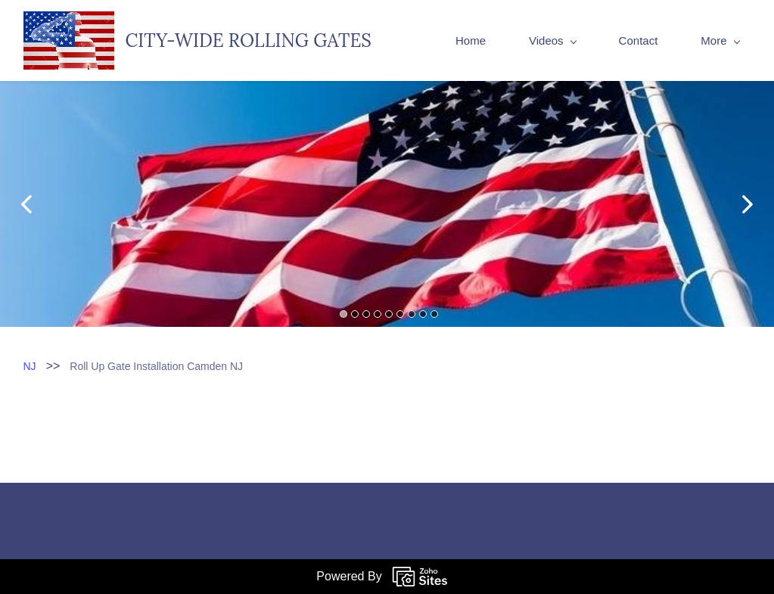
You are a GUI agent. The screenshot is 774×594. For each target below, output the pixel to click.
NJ (29, 366)
